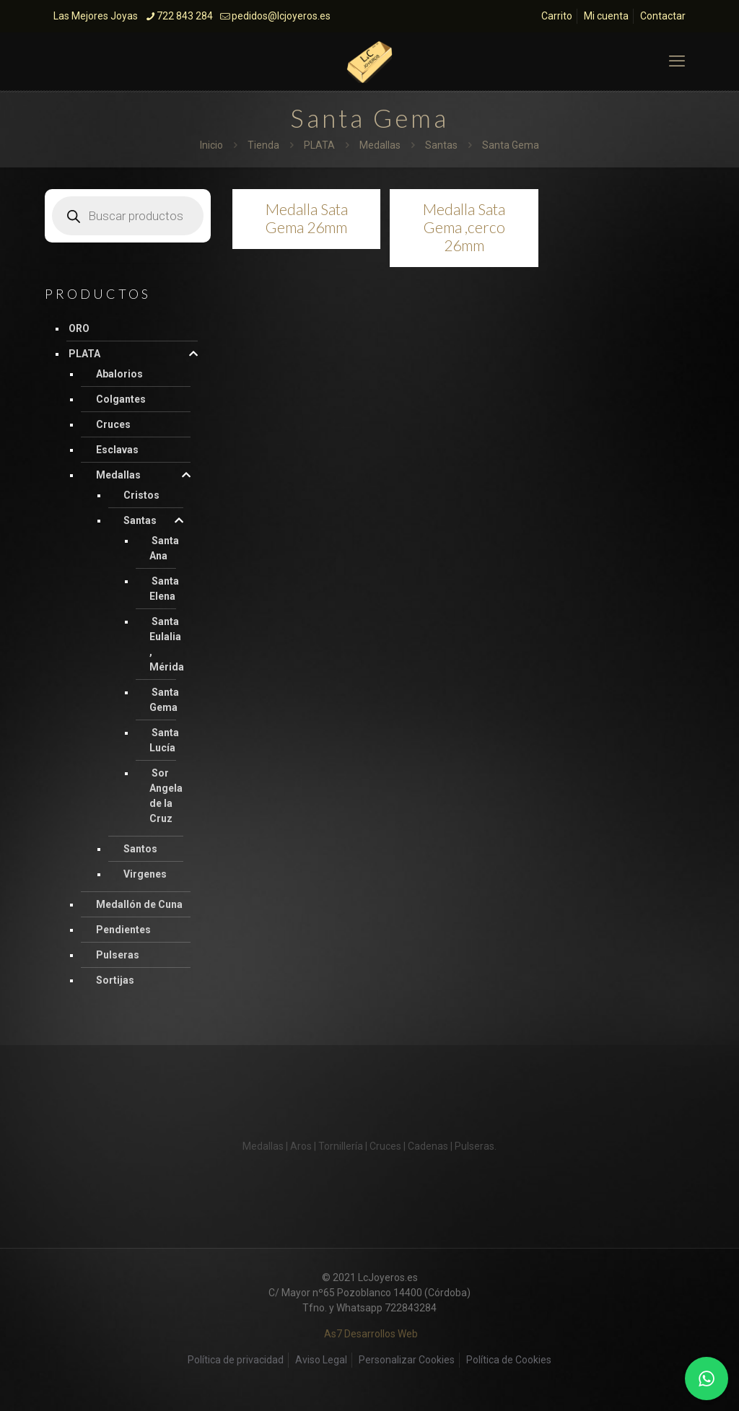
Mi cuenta (606, 16)
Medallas (380, 145)
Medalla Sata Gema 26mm (307, 218)
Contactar (663, 16)
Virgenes (145, 874)
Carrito (556, 16)
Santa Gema (164, 699)
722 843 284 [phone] (185, 16)
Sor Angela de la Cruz (166, 795)
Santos (140, 849)
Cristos (141, 495)
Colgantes (121, 399)
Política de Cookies (508, 1360)
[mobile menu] (677, 61)
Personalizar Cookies (407, 1360)
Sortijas (115, 980)
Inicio (211, 145)
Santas (441, 145)
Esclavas (117, 449)
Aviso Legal (321, 1360)
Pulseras (117, 955)
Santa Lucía (164, 740)
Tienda (263, 145)
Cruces (113, 424)
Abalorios (119, 374)
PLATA (319, 145)
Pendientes (123, 929)
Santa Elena (164, 588)
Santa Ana (164, 548)
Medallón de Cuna (139, 904)
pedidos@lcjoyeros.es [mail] (281, 16)
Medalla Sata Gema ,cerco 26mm (464, 227)
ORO (79, 328)
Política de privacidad (236, 1360)
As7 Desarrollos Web (371, 1334)
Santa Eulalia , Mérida (166, 644)
